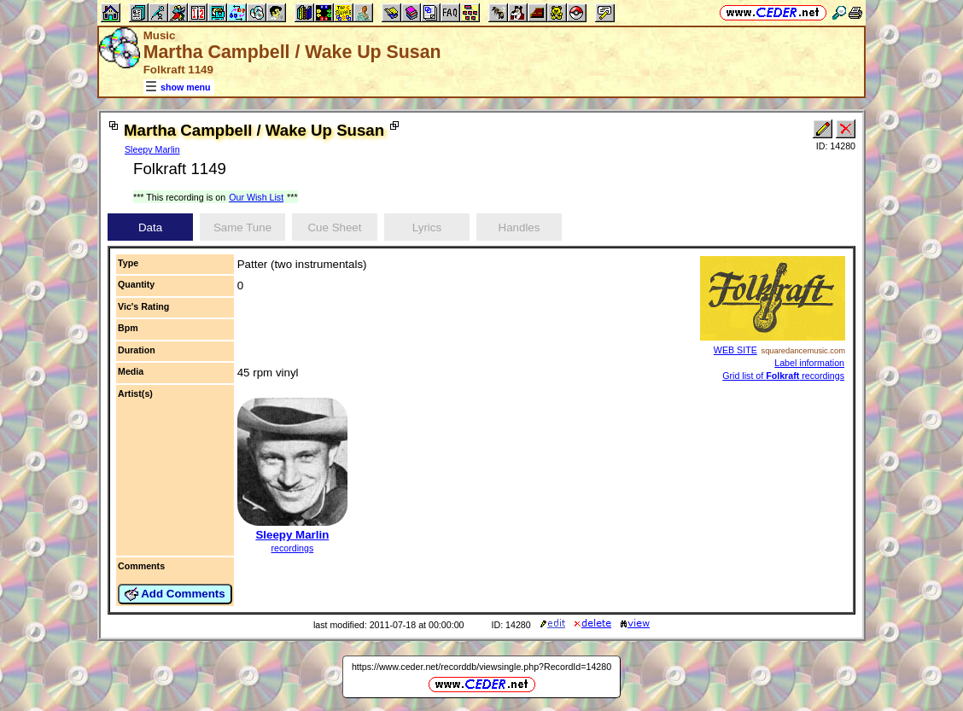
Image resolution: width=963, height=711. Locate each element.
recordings (292, 548)
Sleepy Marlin (152, 149)
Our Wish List (256, 197)
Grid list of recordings (783, 375)
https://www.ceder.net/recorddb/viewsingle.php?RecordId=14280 (481, 666)
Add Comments (175, 594)
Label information (809, 363)
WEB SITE (735, 350)
